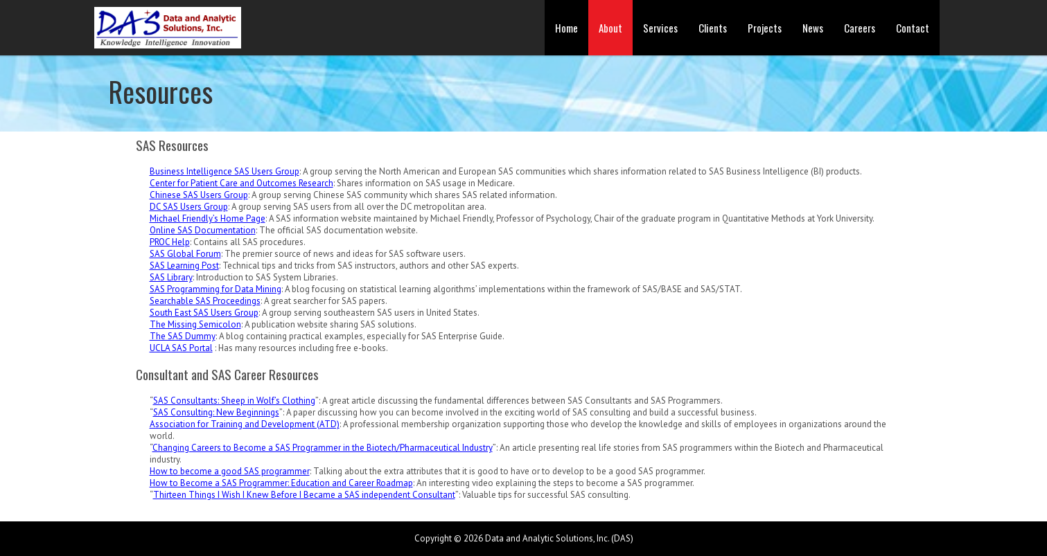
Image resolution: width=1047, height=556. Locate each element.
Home (566, 27)
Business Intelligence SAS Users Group (224, 171)
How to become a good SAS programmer (230, 471)
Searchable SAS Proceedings (205, 301)
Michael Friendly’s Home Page (207, 218)
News (812, 27)
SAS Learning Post (184, 265)
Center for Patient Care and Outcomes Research (241, 183)
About (610, 27)
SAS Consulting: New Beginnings (216, 412)
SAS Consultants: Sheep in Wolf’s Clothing (234, 400)
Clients (712, 27)
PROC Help (170, 242)
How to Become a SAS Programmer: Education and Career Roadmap (281, 483)
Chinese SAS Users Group (199, 195)
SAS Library (171, 277)
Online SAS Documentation (203, 230)
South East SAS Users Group (204, 313)
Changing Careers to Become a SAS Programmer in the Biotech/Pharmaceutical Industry (322, 448)
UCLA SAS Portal (181, 348)
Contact (912, 27)
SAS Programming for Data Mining (215, 289)
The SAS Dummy (182, 336)
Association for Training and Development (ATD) (245, 424)
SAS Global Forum (185, 254)
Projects (765, 27)
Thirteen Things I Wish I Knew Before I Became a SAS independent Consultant (304, 495)
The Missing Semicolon (195, 324)
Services (660, 27)
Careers (859, 27)
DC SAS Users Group (189, 207)
